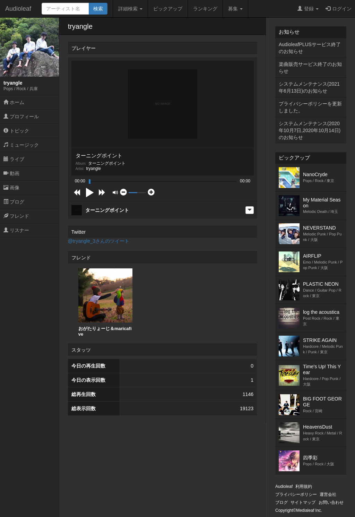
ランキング (205, 8)
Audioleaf (18, 8)
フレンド (16, 216)
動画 (11, 173)
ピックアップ (167, 8)
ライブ (13, 159)
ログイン (339, 8)
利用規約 (303, 486)
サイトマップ (303, 502)
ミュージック (21, 145)
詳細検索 (130, 8)
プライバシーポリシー (296, 494)
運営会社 (328, 494)
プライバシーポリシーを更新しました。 (310, 107)
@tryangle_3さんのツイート (99, 241)
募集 (235, 8)
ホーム (13, 102)
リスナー (16, 230)
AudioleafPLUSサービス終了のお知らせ (310, 48)
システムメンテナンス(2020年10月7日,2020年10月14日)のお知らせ (309, 130)
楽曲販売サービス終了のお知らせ (310, 67)
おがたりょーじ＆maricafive (105, 302)
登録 (308, 8)
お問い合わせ (331, 502)
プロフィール (21, 116)
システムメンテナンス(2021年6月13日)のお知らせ (309, 87)
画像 (11, 187)
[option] (105, 302)
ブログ (13, 202)
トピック (16, 130)
